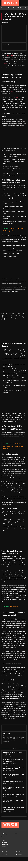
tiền (18, 193)
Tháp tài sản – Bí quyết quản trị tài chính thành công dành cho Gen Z (13, 774)
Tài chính (5, 777)
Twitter (6, 854)
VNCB (5, 64)
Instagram (20, 851)
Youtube (20, 854)
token (12, 91)
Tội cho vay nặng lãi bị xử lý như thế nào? (13, 794)
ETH (16, 97)
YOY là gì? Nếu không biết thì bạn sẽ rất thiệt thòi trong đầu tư (13, 808)
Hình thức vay (6, 796)
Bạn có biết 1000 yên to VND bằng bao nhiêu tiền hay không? (13, 801)
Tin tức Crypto (4, 22)
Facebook (6, 851)
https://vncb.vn (6, 735)
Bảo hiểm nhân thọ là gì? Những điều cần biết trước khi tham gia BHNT (13, 767)
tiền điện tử (10, 55)
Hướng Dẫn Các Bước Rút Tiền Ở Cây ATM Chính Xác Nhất (13, 760)
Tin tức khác (5, 763)
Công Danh (6, 733)
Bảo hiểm (5, 770)
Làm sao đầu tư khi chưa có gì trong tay (13, 781)
